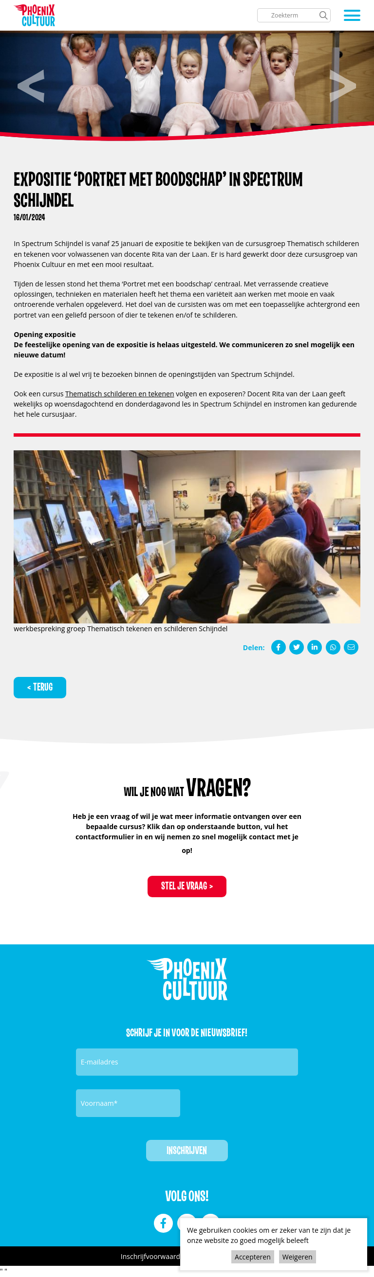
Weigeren (297, 1256)
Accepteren (252, 1256)
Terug (43, 687)
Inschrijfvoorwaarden (154, 1257)
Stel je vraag (184, 887)
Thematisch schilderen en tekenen (120, 393)
